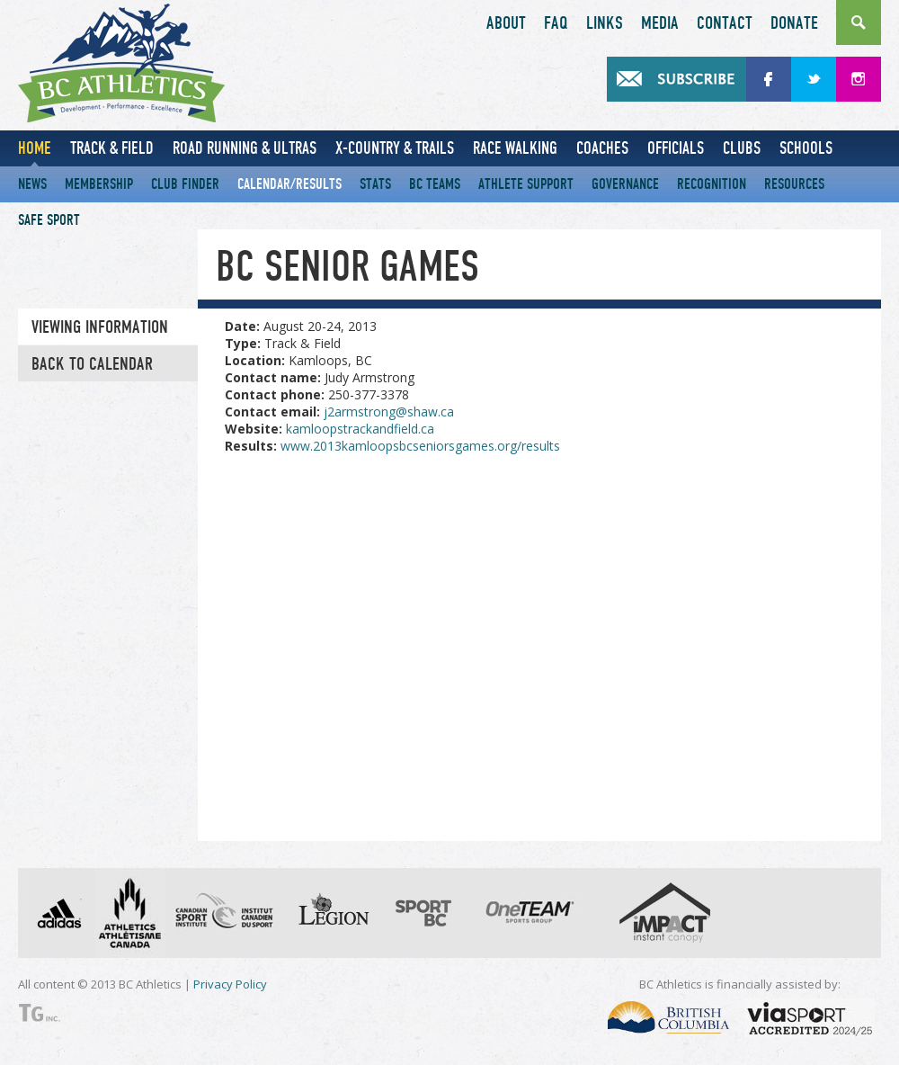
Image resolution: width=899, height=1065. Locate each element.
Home (34, 148)
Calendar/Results (289, 183)
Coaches (602, 148)
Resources (794, 183)
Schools (805, 148)
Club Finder (185, 183)
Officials (675, 148)
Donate (794, 23)
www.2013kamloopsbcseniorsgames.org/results (420, 445)
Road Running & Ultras (244, 148)
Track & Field (112, 148)
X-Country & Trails (394, 148)
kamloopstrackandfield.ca (360, 428)
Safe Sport (49, 219)
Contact (724, 23)
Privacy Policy (230, 984)
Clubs (742, 148)
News (32, 183)
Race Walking (515, 148)
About (506, 23)
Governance (625, 183)
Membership (99, 183)
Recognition (711, 183)
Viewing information (99, 327)
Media (660, 23)
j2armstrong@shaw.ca (389, 411)
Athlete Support (526, 183)
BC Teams (434, 183)
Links (604, 23)
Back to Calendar (92, 364)
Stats (375, 183)
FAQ (556, 23)
